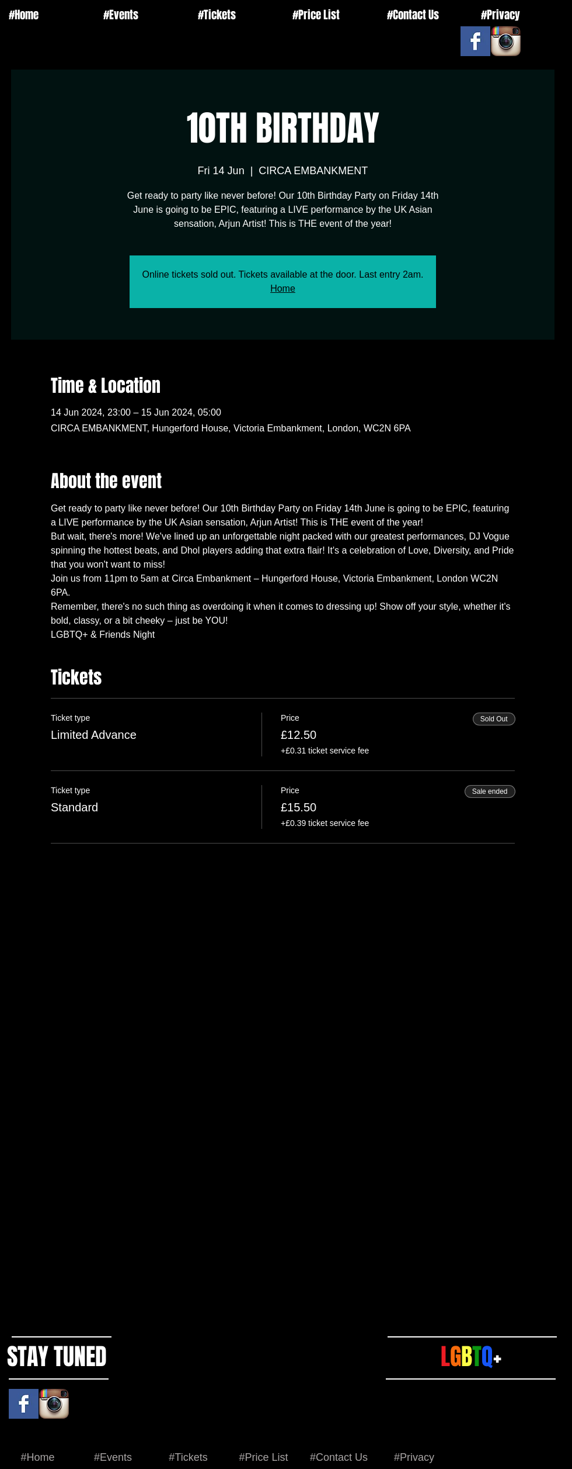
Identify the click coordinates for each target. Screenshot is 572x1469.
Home (282, 288)
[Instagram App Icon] (506, 41)
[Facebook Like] (445, 32)
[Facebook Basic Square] (475, 41)
